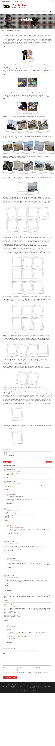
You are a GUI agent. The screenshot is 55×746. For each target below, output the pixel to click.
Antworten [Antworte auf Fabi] (6, 520)
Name (4, 667)
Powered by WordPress (21, 690)
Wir (24, 11)
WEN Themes (36, 690)
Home (21, 11)
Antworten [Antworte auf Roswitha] (6, 477)
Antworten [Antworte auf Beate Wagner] (6, 620)
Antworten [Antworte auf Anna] (9, 503)
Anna (32, 25)
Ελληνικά (50, 11)
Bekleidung (6, 462)
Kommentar (5, 653)
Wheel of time (19, 5)
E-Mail (21, 667)
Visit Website (11, 455)
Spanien (49, 462)
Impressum (39, 684)
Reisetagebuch (44, 11)
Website (38, 667)
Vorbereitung (30, 11)
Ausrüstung (36, 11)
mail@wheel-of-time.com (19, 1)
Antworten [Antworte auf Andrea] (6, 553)
